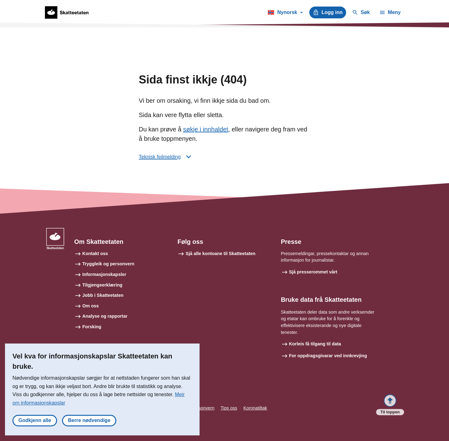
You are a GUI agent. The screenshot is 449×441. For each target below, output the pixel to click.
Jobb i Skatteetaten (102, 295)
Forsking (91, 326)
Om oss (90, 305)
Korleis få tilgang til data (315, 343)
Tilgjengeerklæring (102, 284)
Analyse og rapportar (105, 316)
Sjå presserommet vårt (313, 271)
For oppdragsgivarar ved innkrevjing (328, 355)
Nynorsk (285, 13)
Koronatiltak (255, 407)
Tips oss (229, 407)
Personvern (203, 407)
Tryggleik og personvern (108, 263)
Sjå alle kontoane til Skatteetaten (220, 253)
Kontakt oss (95, 253)
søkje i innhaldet (205, 129)
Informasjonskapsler (104, 274)
